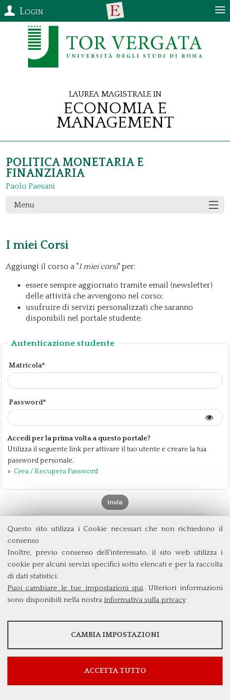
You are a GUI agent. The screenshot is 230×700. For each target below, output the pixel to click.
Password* (27, 402)
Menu (24, 204)
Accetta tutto (115, 671)
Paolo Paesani (30, 186)
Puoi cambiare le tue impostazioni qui (75, 588)
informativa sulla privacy (145, 600)
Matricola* (27, 365)
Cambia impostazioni (115, 635)
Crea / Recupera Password (55, 471)
